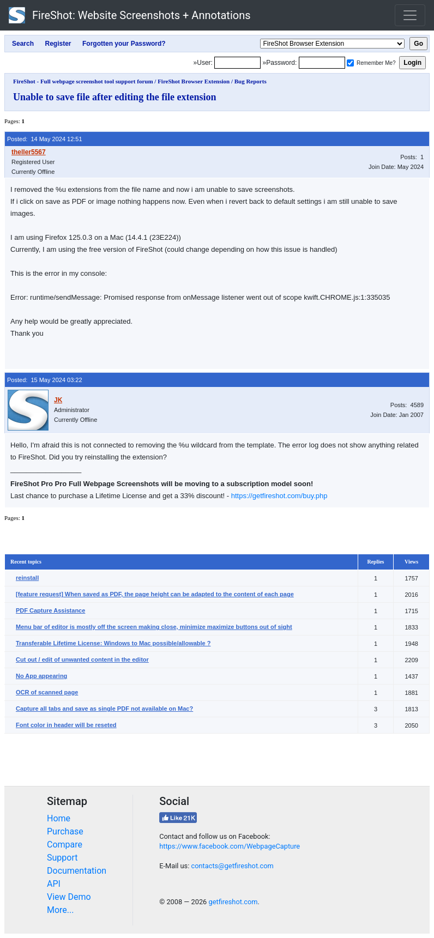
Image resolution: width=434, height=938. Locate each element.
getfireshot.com (232, 902)
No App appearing (41, 676)
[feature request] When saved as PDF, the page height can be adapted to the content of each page (155, 594)
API (54, 884)
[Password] (322, 63)
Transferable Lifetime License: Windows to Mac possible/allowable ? (113, 643)
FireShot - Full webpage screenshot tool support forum (83, 81)
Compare (64, 844)
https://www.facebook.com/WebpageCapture (229, 846)
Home (58, 818)
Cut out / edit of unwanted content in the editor (82, 659)
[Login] (237, 63)
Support (62, 857)
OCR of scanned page (47, 692)
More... (60, 910)
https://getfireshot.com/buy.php (279, 496)
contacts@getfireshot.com (232, 866)
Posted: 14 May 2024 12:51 (44, 139)
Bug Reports (250, 81)
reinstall (27, 577)
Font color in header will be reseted (66, 725)
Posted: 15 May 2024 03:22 (44, 380)
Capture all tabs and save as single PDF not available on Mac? (104, 708)
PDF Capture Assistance (50, 610)
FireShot (130, 15)
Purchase (65, 831)
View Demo (69, 897)
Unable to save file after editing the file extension (114, 97)
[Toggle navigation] (410, 15)
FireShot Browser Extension (194, 81)
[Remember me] (350, 62)
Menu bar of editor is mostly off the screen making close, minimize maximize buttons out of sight (154, 627)
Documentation (76, 871)
